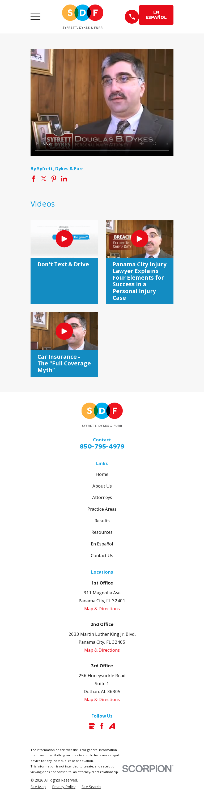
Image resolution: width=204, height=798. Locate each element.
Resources (102, 532)
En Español (102, 544)
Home (102, 474)
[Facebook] (102, 726)
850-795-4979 (102, 446)
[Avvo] (112, 726)
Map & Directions (102, 608)
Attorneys (102, 497)
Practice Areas (102, 509)
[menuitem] (38, 786)
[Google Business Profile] (92, 726)
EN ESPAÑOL (156, 15)
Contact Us (102, 555)
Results (102, 521)
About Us (102, 486)
